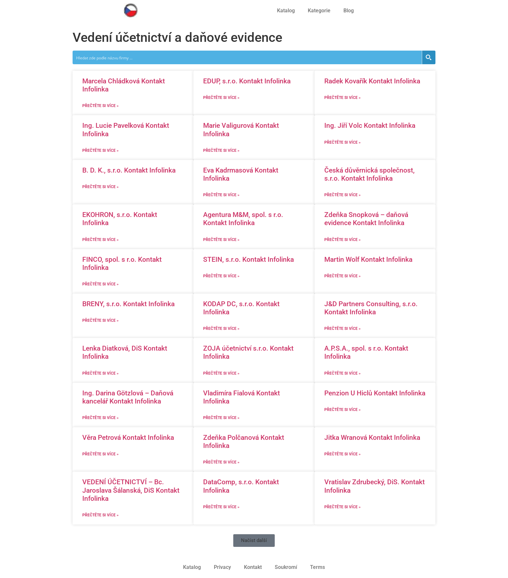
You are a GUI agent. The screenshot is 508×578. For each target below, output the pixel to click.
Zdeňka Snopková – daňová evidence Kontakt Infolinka (366, 219)
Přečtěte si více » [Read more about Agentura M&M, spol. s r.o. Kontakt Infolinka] (221, 239)
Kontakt (253, 567)
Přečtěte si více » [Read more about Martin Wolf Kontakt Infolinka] (342, 276)
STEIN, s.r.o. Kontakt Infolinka (248, 259)
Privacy (222, 567)
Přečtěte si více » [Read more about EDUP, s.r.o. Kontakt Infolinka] (221, 97)
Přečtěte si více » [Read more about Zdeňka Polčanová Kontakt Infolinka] (221, 462)
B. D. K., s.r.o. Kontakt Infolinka (129, 170)
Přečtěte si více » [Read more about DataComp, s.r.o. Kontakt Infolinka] (221, 507)
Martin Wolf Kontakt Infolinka (368, 259)
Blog (348, 10)
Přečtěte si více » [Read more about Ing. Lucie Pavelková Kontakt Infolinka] (100, 150)
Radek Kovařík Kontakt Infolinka (372, 81)
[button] (254, 540)
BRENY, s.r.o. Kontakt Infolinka (128, 304)
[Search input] (247, 57)
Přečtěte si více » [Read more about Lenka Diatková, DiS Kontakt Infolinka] (100, 373)
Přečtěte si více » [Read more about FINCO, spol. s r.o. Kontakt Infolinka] (100, 284)
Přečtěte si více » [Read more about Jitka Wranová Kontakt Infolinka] (342, 454)
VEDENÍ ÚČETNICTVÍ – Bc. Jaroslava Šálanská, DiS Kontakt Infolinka (130, 490)
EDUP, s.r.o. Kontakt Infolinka (247, 81)
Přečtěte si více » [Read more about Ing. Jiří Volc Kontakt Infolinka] (342, 142)
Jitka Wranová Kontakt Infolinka (372, 437)
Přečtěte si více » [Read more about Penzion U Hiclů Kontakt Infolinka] (342, 409)
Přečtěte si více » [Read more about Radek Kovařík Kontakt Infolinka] (342, 97)
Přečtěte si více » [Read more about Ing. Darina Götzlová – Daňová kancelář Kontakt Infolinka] (100, 417)
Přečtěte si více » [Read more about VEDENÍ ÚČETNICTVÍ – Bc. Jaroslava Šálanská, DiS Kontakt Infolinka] (100, 515)
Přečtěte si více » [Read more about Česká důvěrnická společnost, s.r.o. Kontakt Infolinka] (342, 195)
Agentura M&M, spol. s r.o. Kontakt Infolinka (243, 219)
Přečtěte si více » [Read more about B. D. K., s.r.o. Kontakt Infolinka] (100, 187)
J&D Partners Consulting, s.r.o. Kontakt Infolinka (371, 308)
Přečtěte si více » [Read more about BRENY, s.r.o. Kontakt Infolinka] (100, 320)
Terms (317, 567)
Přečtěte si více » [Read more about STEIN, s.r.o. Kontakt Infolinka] (221, 276)
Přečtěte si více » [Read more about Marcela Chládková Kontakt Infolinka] (100, 105)
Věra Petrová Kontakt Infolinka (128, 437)
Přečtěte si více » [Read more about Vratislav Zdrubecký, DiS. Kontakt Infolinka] (342, 507)
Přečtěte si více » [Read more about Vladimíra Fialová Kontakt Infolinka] (221, 417)
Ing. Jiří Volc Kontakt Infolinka (369, 125)
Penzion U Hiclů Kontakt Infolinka (374, 393)
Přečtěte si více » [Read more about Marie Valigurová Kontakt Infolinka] (221, 150)
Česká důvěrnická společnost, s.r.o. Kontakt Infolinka (369, 174)
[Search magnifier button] (428, 57)
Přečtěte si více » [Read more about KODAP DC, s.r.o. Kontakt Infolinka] (221, 328)
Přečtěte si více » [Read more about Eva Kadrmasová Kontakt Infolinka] (221, 195)
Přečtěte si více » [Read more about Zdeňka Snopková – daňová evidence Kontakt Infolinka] (342, 239)
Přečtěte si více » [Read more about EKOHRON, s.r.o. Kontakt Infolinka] (100, 239)
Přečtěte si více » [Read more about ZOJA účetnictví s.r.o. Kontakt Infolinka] (221, 373)
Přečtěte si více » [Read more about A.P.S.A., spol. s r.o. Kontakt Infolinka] (342, 373)
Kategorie (319, 10)
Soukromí (286, 567)
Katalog (286, 10)
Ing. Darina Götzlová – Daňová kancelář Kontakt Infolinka (127, 397)
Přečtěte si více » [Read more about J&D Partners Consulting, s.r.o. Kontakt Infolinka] (342, 328)
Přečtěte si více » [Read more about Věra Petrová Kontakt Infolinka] (100, 454)
